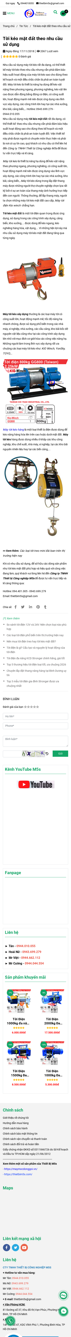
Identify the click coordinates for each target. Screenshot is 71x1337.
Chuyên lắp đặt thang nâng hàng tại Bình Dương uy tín (36, 673)
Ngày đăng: (11, 51)
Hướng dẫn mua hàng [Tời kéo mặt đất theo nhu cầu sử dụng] (16, 1123)
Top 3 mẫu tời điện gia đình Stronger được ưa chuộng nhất (33, 683)
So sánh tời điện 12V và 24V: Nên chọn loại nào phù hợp (36, 627)
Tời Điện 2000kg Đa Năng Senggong (52, 1021)
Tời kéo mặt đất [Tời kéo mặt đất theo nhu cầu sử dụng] (12, 213)
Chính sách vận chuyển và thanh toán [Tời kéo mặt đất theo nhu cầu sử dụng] (25, 1138)
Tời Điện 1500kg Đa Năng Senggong (18, 1073)
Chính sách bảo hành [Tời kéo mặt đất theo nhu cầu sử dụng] (15, 1128)
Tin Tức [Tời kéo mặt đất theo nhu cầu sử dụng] (23, 26)
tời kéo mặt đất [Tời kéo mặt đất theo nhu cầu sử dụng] (38, 119)
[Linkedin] (30, 607)
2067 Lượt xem (47, 51)
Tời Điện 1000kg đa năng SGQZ (19, 1021)
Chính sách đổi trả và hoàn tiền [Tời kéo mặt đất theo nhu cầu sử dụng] (21, 1144)
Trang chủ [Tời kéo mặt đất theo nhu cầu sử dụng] (9, 26)
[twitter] (15, 1247)
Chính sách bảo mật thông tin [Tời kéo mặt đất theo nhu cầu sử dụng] (20, 1133)
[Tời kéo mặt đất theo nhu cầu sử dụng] (35, 13)
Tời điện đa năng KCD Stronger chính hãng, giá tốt (36, 658)
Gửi (60, 753)
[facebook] (6, 1247)
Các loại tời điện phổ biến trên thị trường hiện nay (35, 635)
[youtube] (24, 1247)
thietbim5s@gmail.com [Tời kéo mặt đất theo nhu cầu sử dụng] (50, 3)
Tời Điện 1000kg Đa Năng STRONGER (52, 1073)
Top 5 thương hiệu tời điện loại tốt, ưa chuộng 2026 (36, 664)
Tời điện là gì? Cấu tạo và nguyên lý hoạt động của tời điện (36, 650)
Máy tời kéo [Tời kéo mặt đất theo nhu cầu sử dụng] (10, 161)
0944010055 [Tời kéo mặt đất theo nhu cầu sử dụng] (25, 3)
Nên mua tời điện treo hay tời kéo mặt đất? (31, 641)
